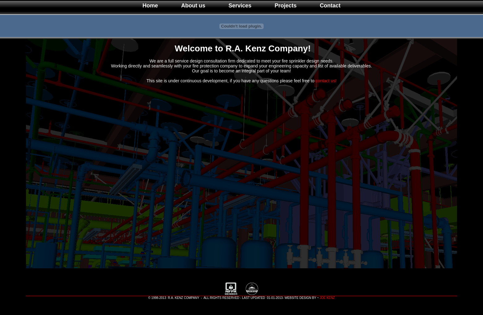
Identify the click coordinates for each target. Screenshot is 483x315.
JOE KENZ (327, 298)
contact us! (326, 80)
